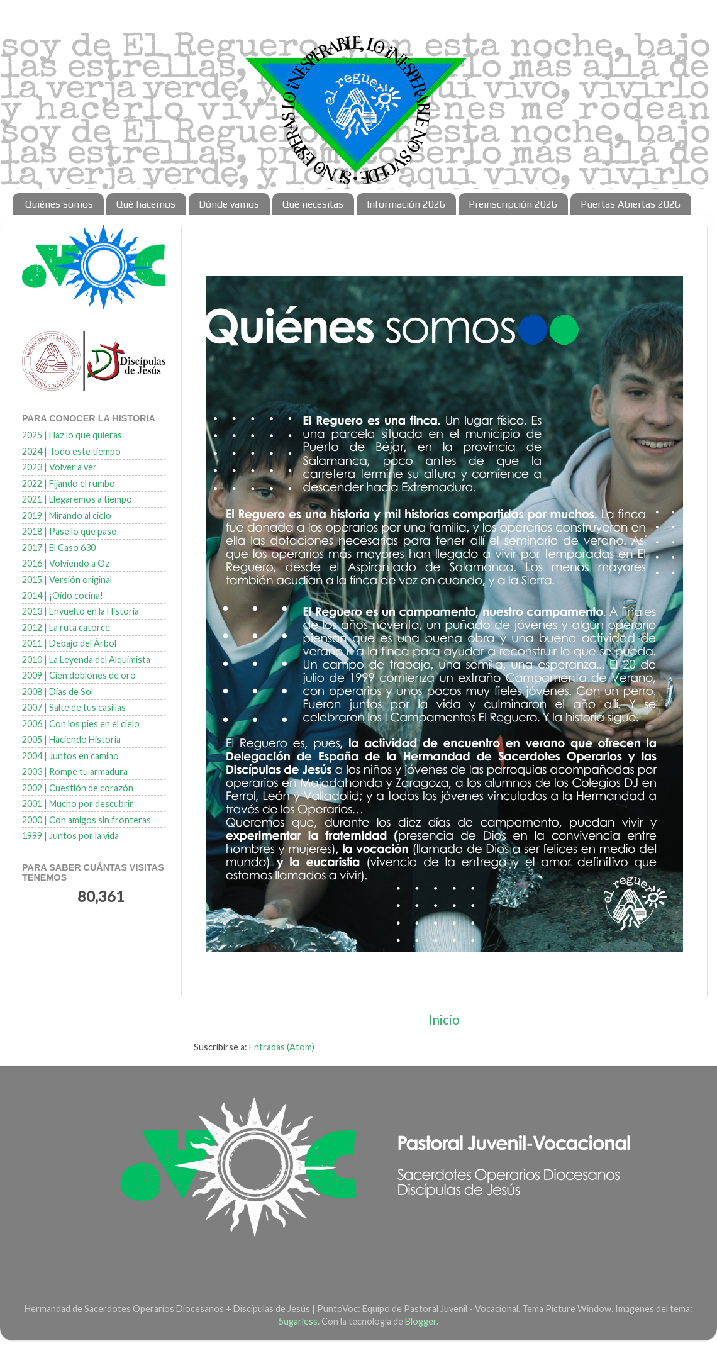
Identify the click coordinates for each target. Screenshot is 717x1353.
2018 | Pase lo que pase (69, 531)
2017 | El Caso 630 (59, 547)
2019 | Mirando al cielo (66, 515)
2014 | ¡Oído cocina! (62, 595)
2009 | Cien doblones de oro (79, 675)
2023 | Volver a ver (59, 467)
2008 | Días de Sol (57, 691)
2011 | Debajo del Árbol (69, 643)
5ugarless (298, 1321)
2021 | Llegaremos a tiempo (77, 499)
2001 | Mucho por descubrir (77, 803)
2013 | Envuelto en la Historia (80, 611)
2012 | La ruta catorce (66, 627)
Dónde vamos (229, 204)
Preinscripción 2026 (513, 204)
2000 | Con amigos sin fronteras (86, 820)
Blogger (420, 1321)
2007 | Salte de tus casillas (74, 707)
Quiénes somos (59, 204)
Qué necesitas (312, 204)
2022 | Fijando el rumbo (68, 483)
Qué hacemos (145, 204)
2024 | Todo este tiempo (71, 451)
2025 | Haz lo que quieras (72, 435)
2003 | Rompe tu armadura (75, 771)
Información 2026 (406, 204)
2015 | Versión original (67, 579)
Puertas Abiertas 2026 (631, 204)
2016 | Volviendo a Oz (65, 563)
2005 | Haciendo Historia (71, 739)
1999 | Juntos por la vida (70, 835)
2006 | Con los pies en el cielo (81, 723)
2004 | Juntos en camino (70, 755)
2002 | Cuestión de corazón (77, 787)
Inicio (444, 1019)
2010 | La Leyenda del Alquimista (86, 659)
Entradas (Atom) (281, 1047)
